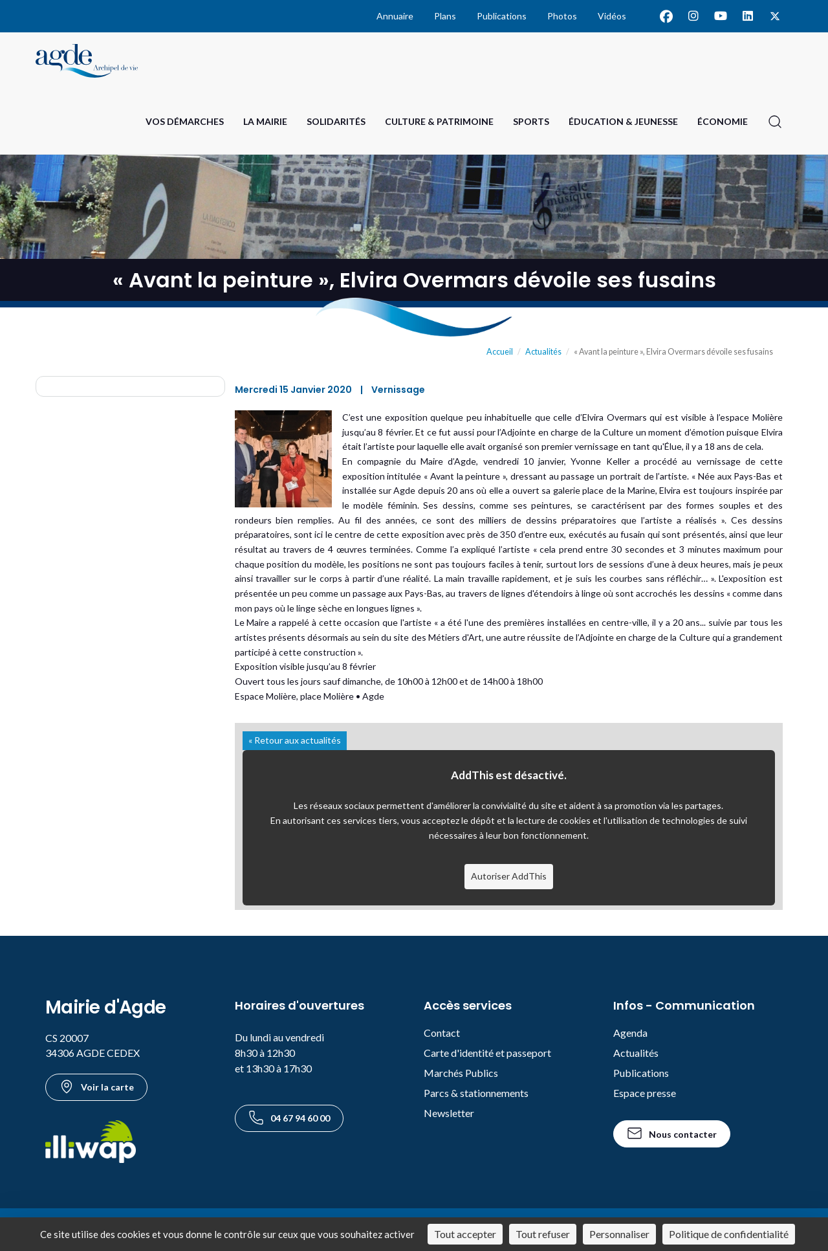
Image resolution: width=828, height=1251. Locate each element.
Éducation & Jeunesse (623, 121)
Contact (442, 1032)
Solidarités (336, 121)
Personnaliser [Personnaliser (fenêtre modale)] (619, 1234)
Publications (502, 15)
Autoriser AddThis (509, 875)
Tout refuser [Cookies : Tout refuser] (543, 1234)
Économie (722, 121)
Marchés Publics (461, 1073)
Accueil (499, 352)
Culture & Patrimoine (439, 121)
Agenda (630, 1032)
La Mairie (265, 121)
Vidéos (612, 15)
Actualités (543, 352)
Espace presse (644, 1093)
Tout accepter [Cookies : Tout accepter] (465, 1234)
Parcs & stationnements (476, 1093)
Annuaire (394, 15)
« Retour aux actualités (294, 740)
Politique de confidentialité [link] (729, 1234)
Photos (562, 15)
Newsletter (449, 1113)
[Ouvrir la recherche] (774, 121)
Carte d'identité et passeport (487, 1052)
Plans (445, 15)
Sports (531, 121)
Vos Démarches (185, 121)
